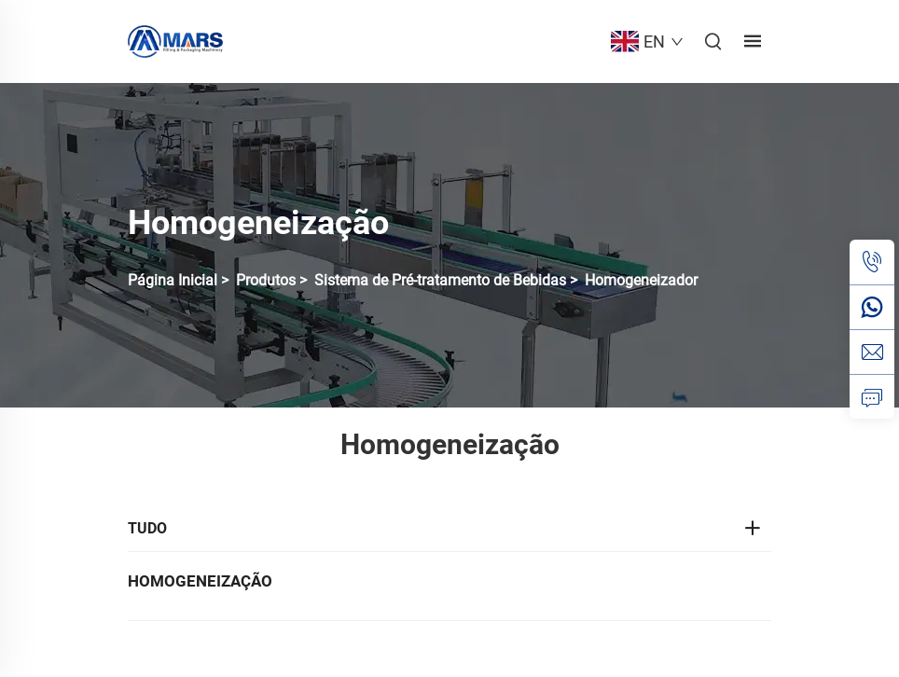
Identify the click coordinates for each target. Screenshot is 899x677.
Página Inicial (172, 280)
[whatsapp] (872, 306)
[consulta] (872, 396)
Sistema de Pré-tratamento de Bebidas (440, 280)
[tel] (872, 262)
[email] (872, 351)
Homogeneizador (641, 280)
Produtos (266, 280)
